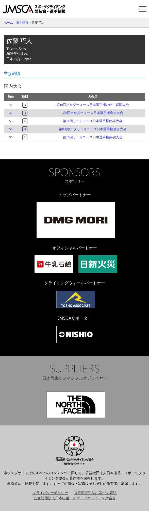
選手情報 (22, 22)
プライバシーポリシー (50, 493)
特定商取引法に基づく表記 (95, 493)
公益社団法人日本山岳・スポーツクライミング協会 (74, 498)
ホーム (8, 22)
